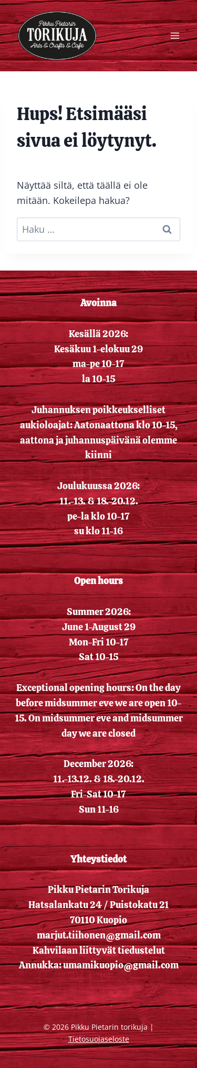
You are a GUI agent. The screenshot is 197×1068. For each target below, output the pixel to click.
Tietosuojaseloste (98, 1039)
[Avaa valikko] (174, 35)
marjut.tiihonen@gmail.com (99, 935)
